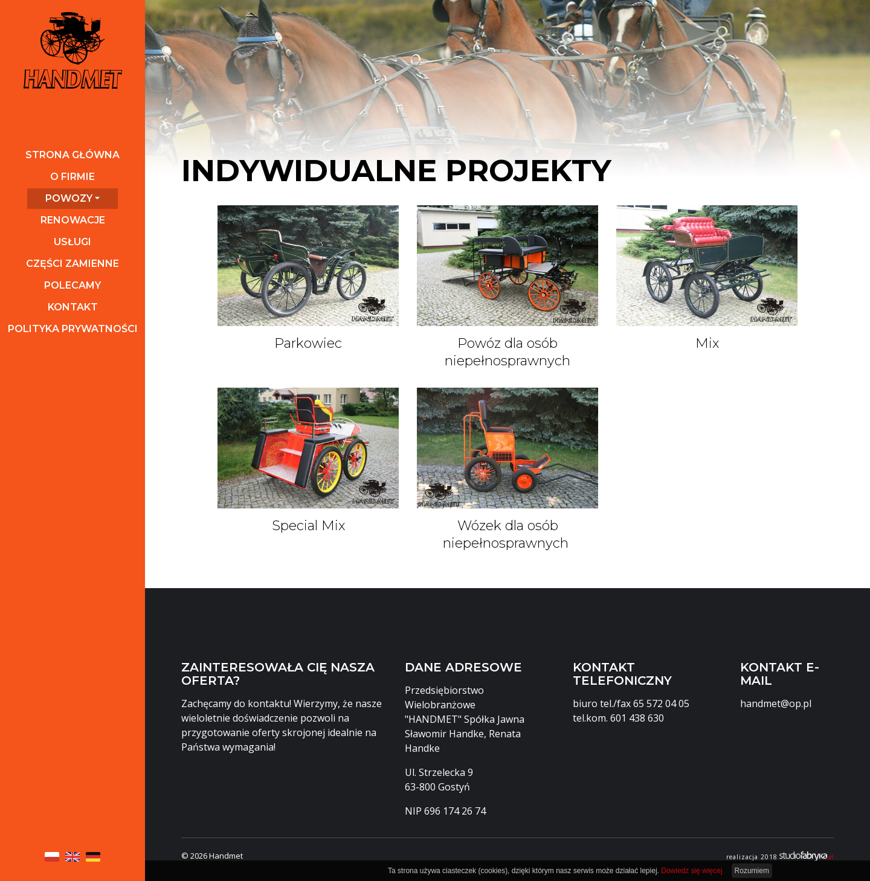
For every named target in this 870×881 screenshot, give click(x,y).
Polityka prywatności (73, 329)
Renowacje (72, 220)
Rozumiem (752, 871)
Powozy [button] (68, 198)
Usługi (72, 242)
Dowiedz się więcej (691, 871)
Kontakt (73, 307)
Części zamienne (72, 263)
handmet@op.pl (775, 703)
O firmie (72, 176)
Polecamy (72, 285)
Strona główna (72, 155)
